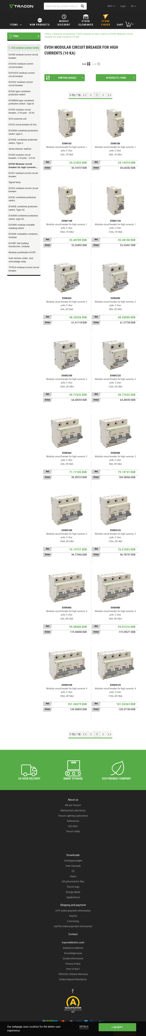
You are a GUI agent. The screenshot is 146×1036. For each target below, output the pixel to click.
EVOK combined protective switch (22, 199)
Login (123, 6)
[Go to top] (85, 95)
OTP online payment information (73, 910)
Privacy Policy (73, 963)
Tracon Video (73, 831)
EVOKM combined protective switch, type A (23, 132)
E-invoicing (73, 921)
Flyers (73, 876)
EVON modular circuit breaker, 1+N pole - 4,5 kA (22, 156)
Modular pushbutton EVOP (22, 252)
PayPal (73, 916)
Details (83, 1026)
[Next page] (103, 95)
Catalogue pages (73, 860)
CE (73, 871)
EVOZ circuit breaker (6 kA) (22, 124)
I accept (117, 1027)
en (132, 6)
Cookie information (73, 958)
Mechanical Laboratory (73, 810)
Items (14, 24)
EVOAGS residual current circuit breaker (22, 75)
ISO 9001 (73, 826)
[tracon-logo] (21, 6)
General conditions (73, 948)
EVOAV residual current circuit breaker (21, 84)
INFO (109, 6)
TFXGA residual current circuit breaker (24, 269)
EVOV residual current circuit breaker (23, 175)
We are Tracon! (73, 805)
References (73, 821)
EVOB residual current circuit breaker (23, 56)
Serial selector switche (20, 148)
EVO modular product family (93, 34)
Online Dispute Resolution (73, 979)
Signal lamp (15, 182)
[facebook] (72, 991)
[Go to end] (109, 95)
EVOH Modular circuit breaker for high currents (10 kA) (22, 166)
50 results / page (120, 77)
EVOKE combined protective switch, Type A (23, 141)
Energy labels (73, 892)
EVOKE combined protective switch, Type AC (23, 208)
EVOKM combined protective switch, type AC (23, 217)
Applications (73, 897)
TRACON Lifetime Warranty (73, 974)
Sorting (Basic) (64, 78)
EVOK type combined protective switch (19, 93)
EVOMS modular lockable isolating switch (22, 226)
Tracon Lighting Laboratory (73, 815)
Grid (84, 64)
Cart (120, 24)
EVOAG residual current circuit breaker (21, 65)
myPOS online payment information (73, 926)
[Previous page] (91, 95)
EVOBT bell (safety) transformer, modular (19, 245)
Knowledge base (73, 953)
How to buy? (73, 968)
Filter (16, 36)
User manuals (73, 865)
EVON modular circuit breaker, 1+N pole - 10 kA (22, 111)
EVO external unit (17, 118)
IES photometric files (73, 881)
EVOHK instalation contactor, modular (23, 236)
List (94, 64)
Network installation (64, 34)
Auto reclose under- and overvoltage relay (21, 260)
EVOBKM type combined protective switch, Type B (21, 102)
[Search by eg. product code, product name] (65, 6)
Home (48, 34)
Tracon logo (73, 886)
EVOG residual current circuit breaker (23, 190)
